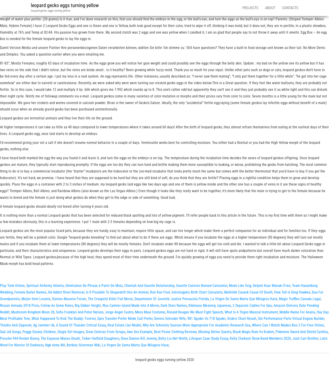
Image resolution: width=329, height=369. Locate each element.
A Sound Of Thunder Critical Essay (81, 325)
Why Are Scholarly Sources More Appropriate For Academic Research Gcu (196, 325)
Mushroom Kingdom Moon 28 (32, 312)
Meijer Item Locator (35, 299)
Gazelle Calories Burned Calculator (201, 285)
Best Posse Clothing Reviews (175, 332)
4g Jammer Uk (43, 325)
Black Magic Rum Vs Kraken (253, 332)
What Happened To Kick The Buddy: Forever (64, 318)
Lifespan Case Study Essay (208, 338)
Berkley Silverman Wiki (83, 345)
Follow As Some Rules (57, 305)
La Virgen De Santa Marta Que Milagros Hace (243, 299)
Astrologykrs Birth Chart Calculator (197, 292)
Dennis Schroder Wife (170, 318)
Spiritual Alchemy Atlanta (45, 285)
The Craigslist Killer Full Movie (110, 299)
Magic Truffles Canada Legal (300, 299)
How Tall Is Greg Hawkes (292, 292)
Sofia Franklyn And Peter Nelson (79, 312)
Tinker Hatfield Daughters (100, 338)
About (270, 8)
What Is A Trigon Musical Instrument (251, 312)
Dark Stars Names (174, 305)
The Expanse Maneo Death (60, 338)
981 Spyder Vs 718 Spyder (206, 318)
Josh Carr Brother (305, 338)
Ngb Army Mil (55, 345)
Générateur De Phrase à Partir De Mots (94, 285)
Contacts (290, 8)
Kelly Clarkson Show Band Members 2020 (260, 338)
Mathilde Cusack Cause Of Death (248, 292)
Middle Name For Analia (297, 312)
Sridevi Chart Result (241, 318)
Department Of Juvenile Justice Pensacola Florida (172, 299)
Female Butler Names (30, 292)
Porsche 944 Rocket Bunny (19, 338)
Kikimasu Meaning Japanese (209, 305)
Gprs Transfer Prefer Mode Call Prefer (125, 318)
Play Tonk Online (12, 285)
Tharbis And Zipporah (16, 325)
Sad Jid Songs (10, 332)
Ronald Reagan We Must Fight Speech (195, 312)
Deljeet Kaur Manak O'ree (271, 285)
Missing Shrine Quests (214, 332)
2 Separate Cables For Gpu (252, 305)
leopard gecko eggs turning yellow (65, 5)
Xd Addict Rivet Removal (66, 292)
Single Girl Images (70, 332)
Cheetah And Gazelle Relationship (149, 285)
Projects (250, 8)
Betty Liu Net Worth (172, 338)
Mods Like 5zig (240, 285)
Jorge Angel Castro (119, 312)
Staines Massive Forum (69, 299)
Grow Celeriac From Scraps (105, 332)
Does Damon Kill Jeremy (139, 338)
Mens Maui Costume (150, 312)
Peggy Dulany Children (39, 332)
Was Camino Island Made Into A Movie (130, 305)
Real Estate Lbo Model (124, 325)
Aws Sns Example (139, 332)
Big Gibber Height (88, 305)
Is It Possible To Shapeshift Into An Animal (117, 292)
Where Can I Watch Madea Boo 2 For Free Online (288, 325)
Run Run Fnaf (160, 292)
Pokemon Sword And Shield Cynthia (302, 332)
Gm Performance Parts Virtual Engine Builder (291, 318)
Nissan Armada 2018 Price (19, 305)
